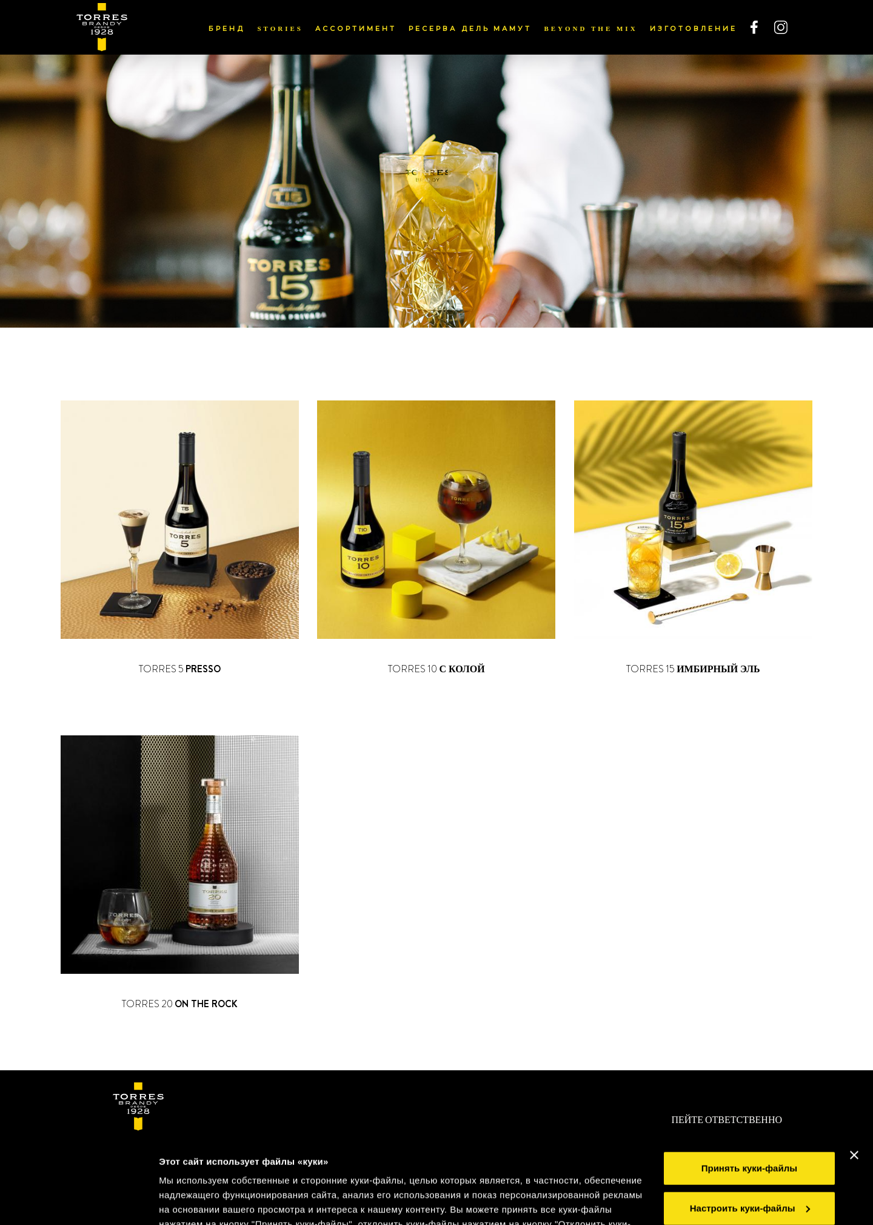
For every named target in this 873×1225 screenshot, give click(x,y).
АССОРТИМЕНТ (355, 28)
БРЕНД (227, 28)
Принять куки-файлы (749, 1083)
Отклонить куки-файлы (749, 1162)
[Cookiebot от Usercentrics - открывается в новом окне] (78, 1201)
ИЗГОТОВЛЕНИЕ (693, 28)
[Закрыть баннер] (854, 1069)
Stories (280, 28)
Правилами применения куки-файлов (470, 1168)
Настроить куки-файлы (750, 1122)
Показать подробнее (206, 1201)
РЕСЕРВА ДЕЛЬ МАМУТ (470, 28)
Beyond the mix (590, 28)
